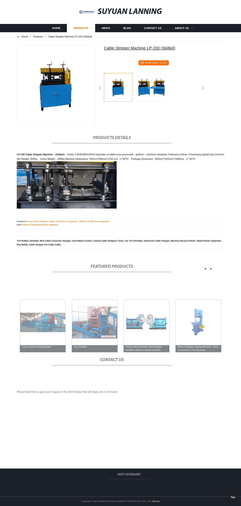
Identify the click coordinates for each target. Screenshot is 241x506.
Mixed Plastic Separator (209, 241)
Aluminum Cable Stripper (157, 241)
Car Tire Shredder (134, 241)
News (106, 28)
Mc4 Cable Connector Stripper (55, 241)
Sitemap (156, 501)
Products (81, 28)
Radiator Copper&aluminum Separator (40, 224)
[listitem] (120, 87)
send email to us (154, 62)
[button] (99, 88)
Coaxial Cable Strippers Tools (108, 241)
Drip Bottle (22, 244)
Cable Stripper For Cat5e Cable (45, 244)
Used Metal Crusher (82, 241)
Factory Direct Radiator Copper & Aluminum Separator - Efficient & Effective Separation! (68, 221)
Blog (127, 28)
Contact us (153, 28)
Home (56, 28)
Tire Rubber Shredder (28, 241)
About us (182, 28)
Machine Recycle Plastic (183, 241)
